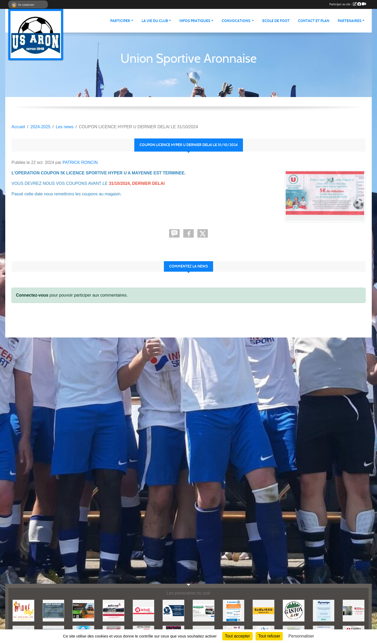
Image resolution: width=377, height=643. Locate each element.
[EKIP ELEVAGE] (53, 610)
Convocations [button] (236, 21)
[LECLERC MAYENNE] (234, 610)
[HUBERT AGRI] (83, 610)
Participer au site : (347, 4)
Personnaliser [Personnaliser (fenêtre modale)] (301, 636)
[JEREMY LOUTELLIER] (353, 610)
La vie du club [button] (155, 21)
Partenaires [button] (349, 21)
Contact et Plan (313, 21)
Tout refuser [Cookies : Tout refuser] (269, 636)
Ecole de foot (276, 21)
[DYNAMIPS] (324, 610)
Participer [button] (120, 21)
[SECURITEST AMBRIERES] (203, 610)
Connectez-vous (32, 295)
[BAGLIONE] (263, 610)
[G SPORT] (173, 610)
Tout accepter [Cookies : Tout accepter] (237, 636)
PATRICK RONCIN (80, 162)
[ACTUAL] (143, 610)
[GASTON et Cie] (293, 610)
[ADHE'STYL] (23, 610)
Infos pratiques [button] (194, 21)
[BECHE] (113, 610)
